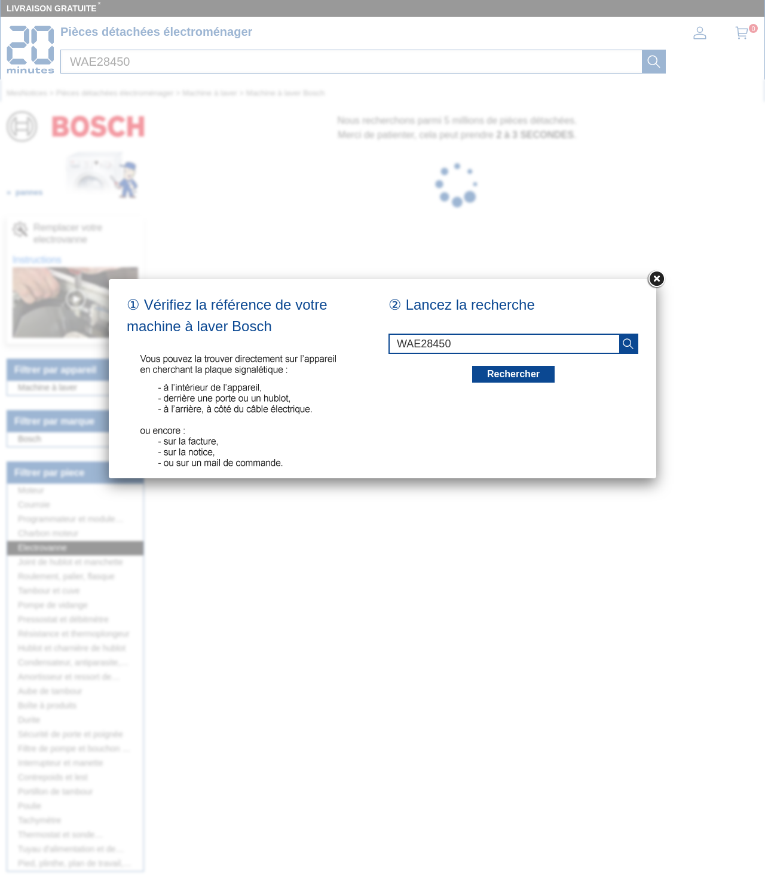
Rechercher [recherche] (513, 374)
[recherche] (628, 344)
